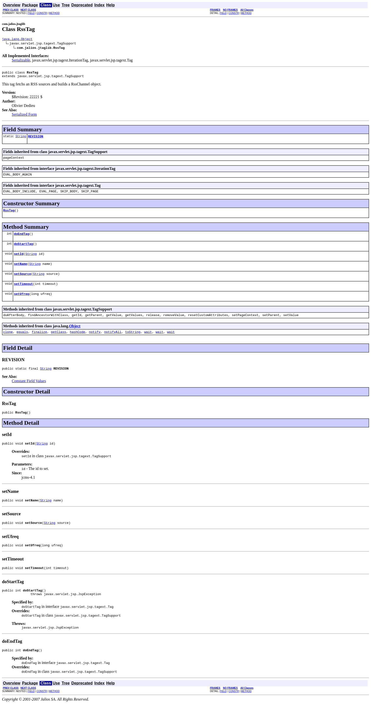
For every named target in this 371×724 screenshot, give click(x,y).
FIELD (31, 13)
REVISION (35, 139)
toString (132, 344)
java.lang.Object (17, 39)
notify (94, 344)
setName (20, 272)
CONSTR (42, 13)
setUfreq (21, 304)
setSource (22, 283)
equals (22, 344)
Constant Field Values (29, 394)
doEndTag (21, 240)
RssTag (9, 216)
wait (148, 344)
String (20, 139)
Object (74, 338)
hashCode (77, 344)
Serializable (21, 61)
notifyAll (112, 344)
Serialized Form (24, 116)
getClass (58, 344)
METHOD (54, 13)
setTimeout (23, 294)
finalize (39, 344)
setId (18, 261)
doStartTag (23, 251)
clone (8, 344)
